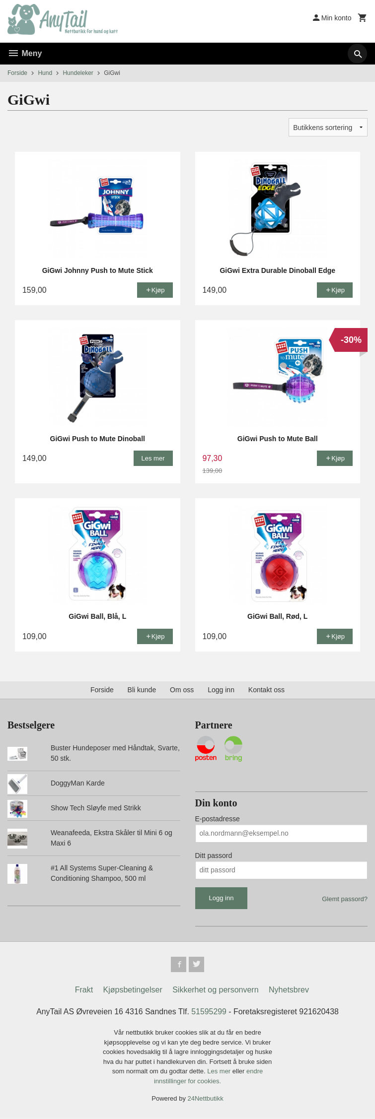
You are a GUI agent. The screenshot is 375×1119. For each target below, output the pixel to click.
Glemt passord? (345, 899)
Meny (24, 53)
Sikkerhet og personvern (215, 990)
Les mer (219, 1071)
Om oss (182, 690)
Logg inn (221, 690)
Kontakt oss (266, 690)
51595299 (208, 1012)
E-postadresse (217, 819)
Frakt (84, 990)
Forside (17, 72)
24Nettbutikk (206, 1099)
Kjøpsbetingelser (132, 990)
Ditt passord (213, 855)
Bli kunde (142, 690)
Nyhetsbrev (289, 990)
